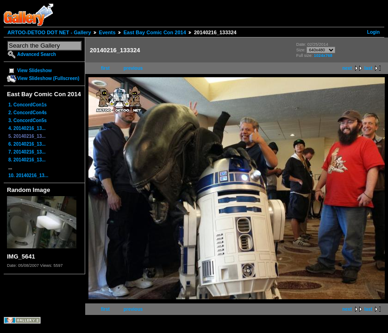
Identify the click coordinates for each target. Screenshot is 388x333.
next (347, 68)
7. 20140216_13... (27, 151)
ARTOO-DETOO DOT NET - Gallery (49, 32)
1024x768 (323, 55)
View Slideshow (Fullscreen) (48, 78)
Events (107, 32)
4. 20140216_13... (27, 128)
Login (373, 32)
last (368, 68)
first (105, 68)
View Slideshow (34, 70)
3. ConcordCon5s (27, 120)
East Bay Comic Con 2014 (155, 32)
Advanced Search (36, 54)
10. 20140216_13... (28, 175)
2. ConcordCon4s (27, 112)
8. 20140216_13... (27, 159)
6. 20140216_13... (27, 144)
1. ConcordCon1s (27, 104)
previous (133, 68)
